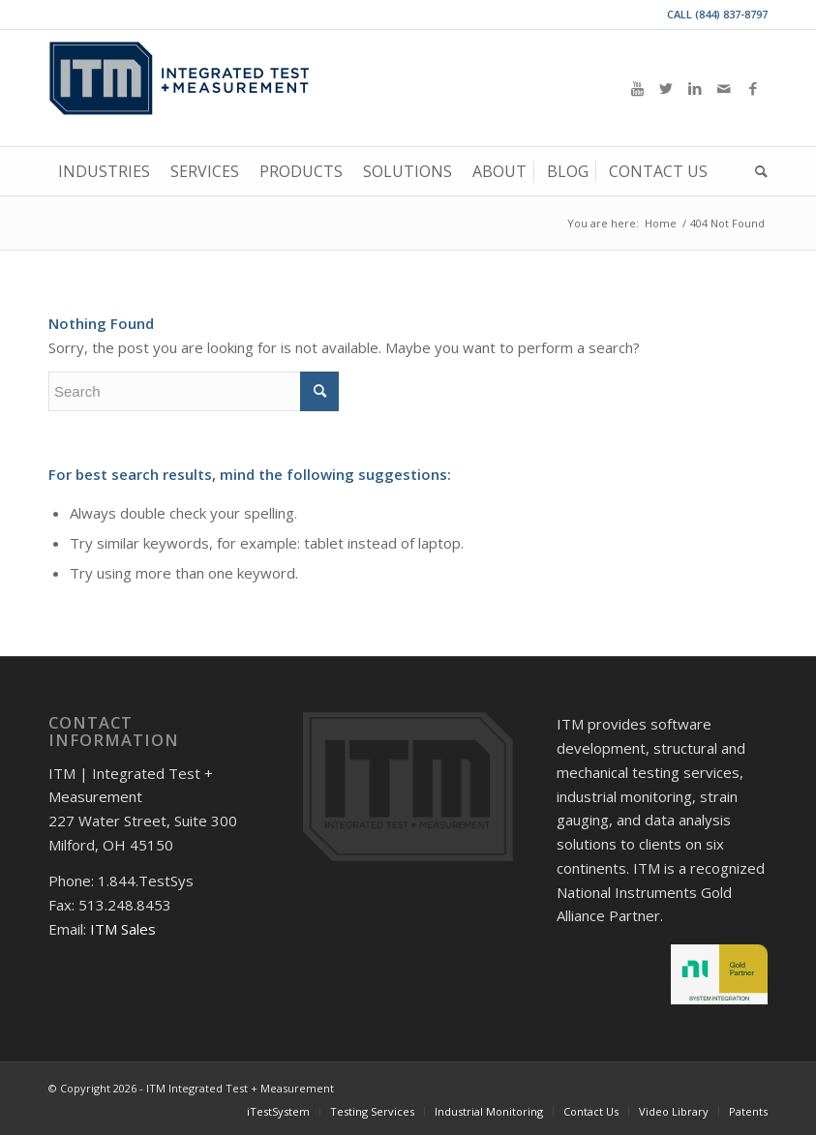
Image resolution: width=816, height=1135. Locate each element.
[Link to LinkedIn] (695, 88)
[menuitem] (104, 171)
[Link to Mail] (724, 88)
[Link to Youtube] (636, 88)
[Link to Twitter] (665, 88)
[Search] (756, 171)
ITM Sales (123, 929)
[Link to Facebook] (753, 88)
